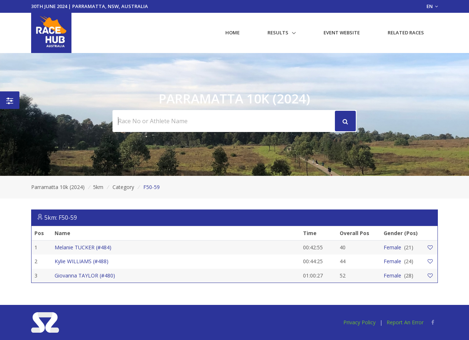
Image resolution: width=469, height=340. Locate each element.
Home (232, 32)
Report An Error (405, 322)
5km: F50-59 (60, 218)
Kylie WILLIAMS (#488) (81, 261)
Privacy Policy (359, 322)
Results (277, 32)
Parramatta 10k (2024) (58, 187)
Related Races (406, 32)
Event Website (342, 32)
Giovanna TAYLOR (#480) (85, 275)
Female (392, 247)
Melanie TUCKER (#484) (83, 247)
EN (432, 6)
